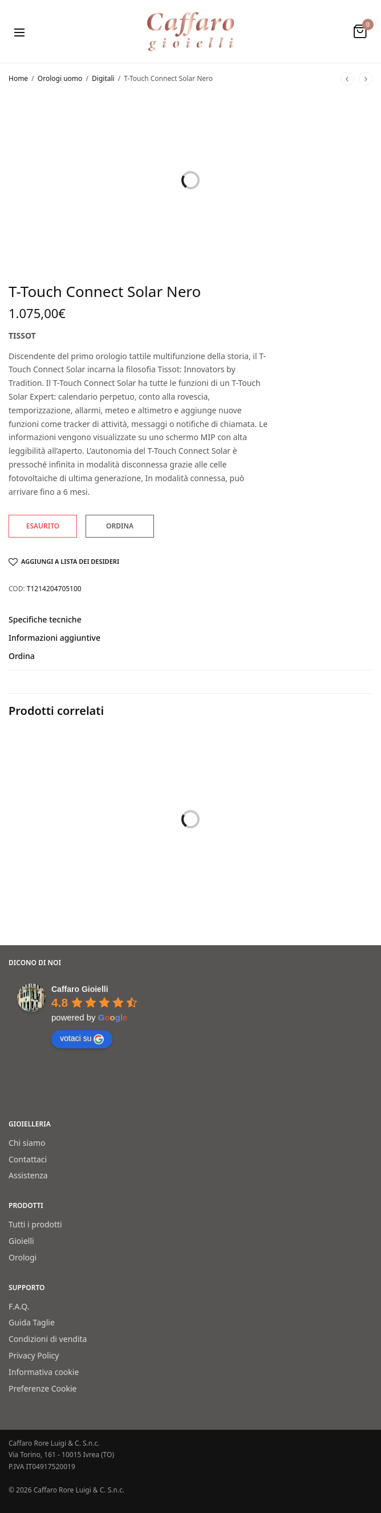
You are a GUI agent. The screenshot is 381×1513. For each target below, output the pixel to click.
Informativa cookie (44, 1371)
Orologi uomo (60, 78)
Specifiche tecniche (45, 620)
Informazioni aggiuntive (54, 638)
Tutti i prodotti (35, 1224)
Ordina (22, 656)
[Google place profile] (79, 989)
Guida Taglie (32, 1322)
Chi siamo (27, 1142)
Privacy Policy (34, 1355)
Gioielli (21, 1240)
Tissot (22, 335)
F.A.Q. (19, 1305)
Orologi (23, 1256)
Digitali (103, 78)
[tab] (190, 625)
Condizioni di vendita (48, 1338)
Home (18, 78)
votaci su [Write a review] (82, 1039)
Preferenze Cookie (43, 1387)
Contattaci (28, 1158)
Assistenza (28, 1175)
